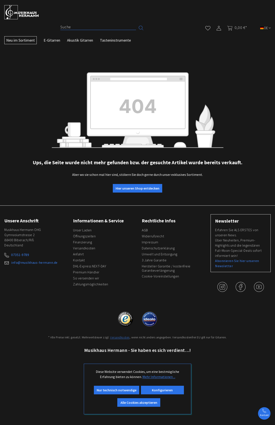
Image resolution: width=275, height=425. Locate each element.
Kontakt (79, 260)
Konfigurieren (162, 390)
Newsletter (227, 221)
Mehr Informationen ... (158, 377)
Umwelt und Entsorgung (159, 254)
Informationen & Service (98, 221)
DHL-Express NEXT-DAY (89, 266)
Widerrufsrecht (153, 236)
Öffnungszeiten (84, 236)
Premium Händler (86, 272)
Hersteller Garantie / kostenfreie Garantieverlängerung (166, 268)
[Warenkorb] (235, 28)
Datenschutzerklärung (158, 248)
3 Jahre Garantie (154, 260)
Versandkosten (84, 248)
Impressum (150, 242)
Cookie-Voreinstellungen (160, 276)
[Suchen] (141, 27)
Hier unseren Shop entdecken (137, 188)
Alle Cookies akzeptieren (139, 402)
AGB (145, 230)
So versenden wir (86, 278)
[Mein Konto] (218, 27)
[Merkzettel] (207, 27)
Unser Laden (82, 230)
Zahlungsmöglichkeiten (90, 284)
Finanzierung (82, 242)
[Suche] (98, 27)
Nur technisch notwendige (116, 390)
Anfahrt (78, 254)
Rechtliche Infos (159, 221)
